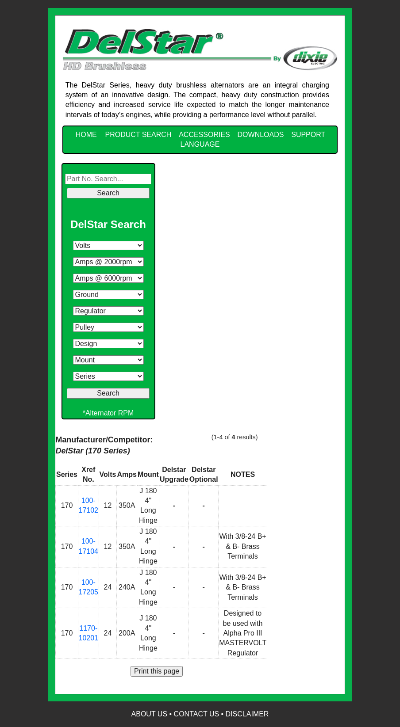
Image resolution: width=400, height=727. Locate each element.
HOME (86, 134)
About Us (149, 714)
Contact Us (196, 714)
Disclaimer (247, 714)
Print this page (156, 671)
